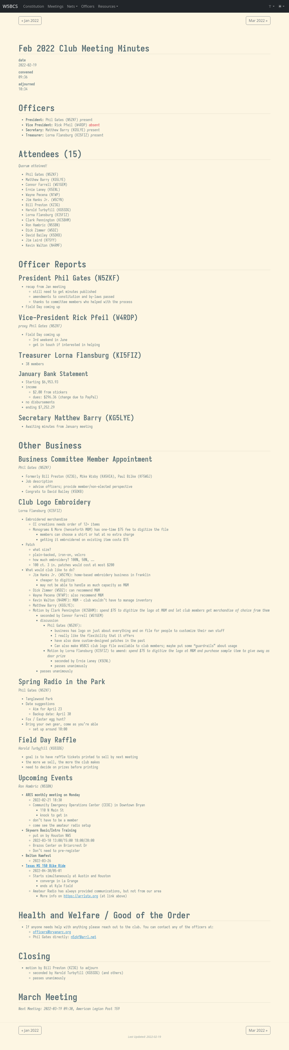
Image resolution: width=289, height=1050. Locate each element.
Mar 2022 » (258, 20)
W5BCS (10, 6)
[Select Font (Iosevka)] (271, 6)
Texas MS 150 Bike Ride (45, 866)
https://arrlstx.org (81, 896)
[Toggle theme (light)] (281, 6)
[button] (72, 6)
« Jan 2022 (30, 20)
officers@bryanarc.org (52, 932)
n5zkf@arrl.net (83, 937)
